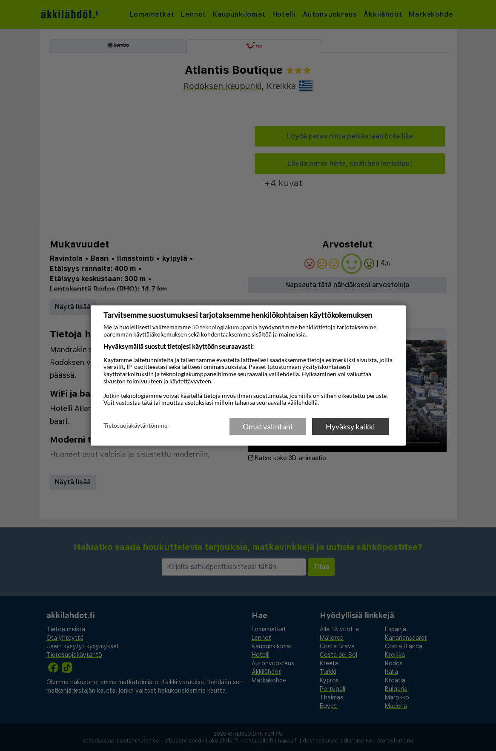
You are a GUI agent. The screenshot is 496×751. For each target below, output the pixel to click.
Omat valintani (267, 426)
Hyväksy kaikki (350, 426)
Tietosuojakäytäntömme (135, 426)
